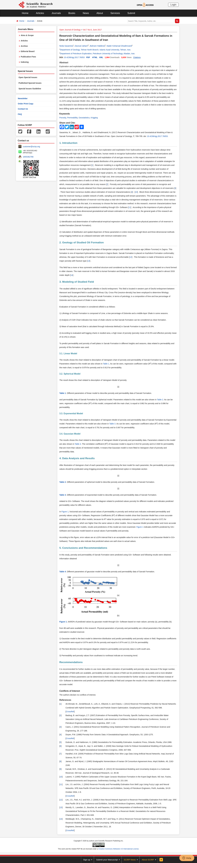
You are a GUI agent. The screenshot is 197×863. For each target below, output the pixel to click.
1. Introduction (68, 142)
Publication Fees (28, 57)
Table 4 (78, 444)
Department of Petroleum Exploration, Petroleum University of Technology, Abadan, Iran (97, 53)
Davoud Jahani (81, 46)
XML (101, 57)
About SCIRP (148, 859)
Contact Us (23, 109)
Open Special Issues (28, 77)
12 (131, 257)
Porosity (62, 118)
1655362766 (28, 157)
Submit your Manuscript (107, 859)
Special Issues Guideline (30, 89)
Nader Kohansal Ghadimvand (119, 46)
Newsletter (23, 98)
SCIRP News (130, 859)
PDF (88, 57)
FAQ (20, 114)
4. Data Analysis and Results (77, 458)
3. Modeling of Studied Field (76, 281)
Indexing (25, 62)
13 (89, 261)
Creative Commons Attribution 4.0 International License (118, 849)
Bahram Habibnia (97, 46)
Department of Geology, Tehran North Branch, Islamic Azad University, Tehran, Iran (95, 50)
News (86, 13)
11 (130, 207)
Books (71, 13)
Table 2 (160, 399)
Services (115, 13)
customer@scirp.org (31, 146)
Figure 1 (64, 512)
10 (136, 192)
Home (25, 13)
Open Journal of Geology (70, 30)
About (100, 13)
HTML (94, 57)
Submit (131, 13)
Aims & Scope (27, 35)
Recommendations (71, 662)
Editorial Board (27, 51)
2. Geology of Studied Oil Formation (81, 242)
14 (72, 275)
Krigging (94, 118)
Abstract (63, 62)
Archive (24, 46)
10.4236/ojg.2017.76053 (74, 57)
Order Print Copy (25, 104)
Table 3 (112, 424)
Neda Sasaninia (66, 46)
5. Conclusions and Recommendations (83, 547)
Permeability (72, 118)
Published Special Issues (30, 83)
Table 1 (106, 364)
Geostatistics (84, 118)
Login (173, 4)
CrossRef (70, 711)
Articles (40, 13)
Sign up (86, 859)
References (65, 700)
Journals (56, 13)
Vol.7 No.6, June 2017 (92, 30)
